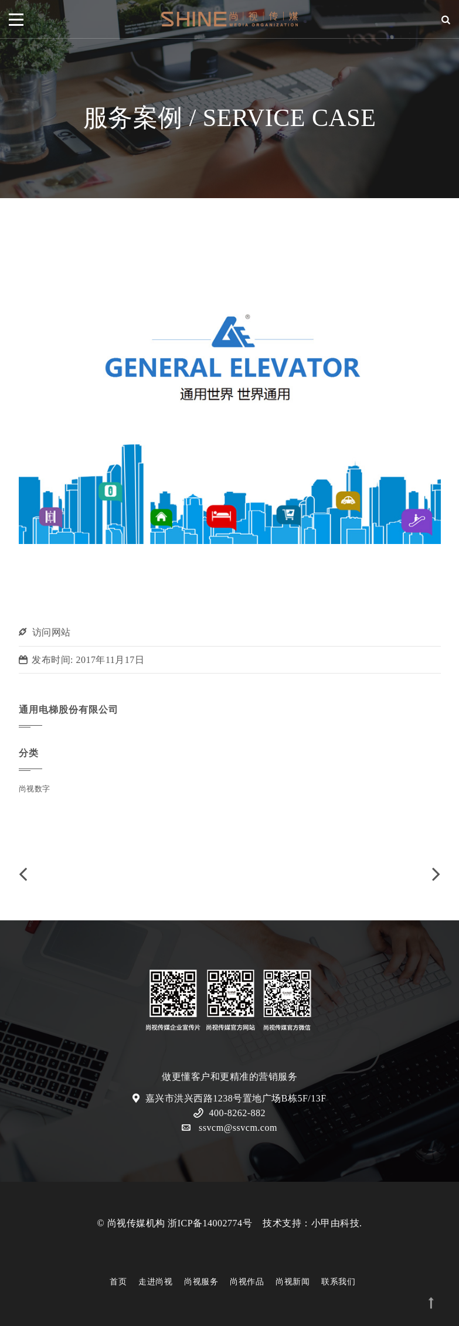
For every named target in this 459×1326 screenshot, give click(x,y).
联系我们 (338, 1281)
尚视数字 (34, 788)
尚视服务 (201, 1281)
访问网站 (51, 632)
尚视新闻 (293, 1281)
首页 (118, 1281)
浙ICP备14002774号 (210, 1223)
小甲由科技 (335, 1223)
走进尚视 (155, 1281)
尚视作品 (247, 1281)
